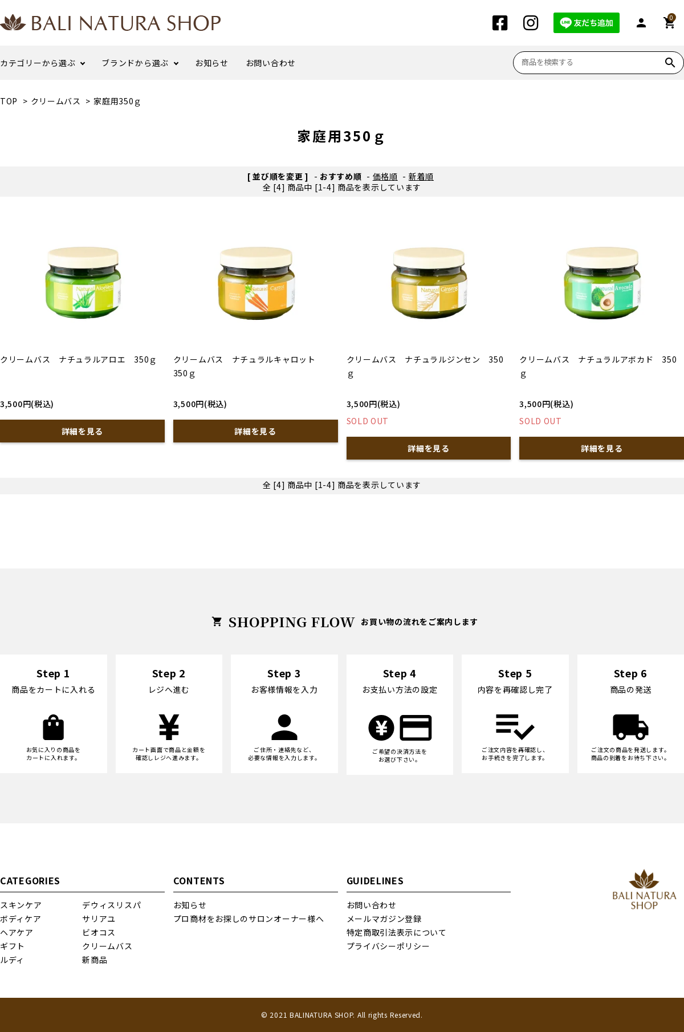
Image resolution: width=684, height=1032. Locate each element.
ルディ (12, 959)
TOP (9, 101)
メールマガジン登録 (384, 918)
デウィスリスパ (111, 905)
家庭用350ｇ (117, 101)
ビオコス (99, 932)
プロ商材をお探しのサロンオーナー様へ (248, 918)
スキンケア (21, 905)
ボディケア (21, 918)
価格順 (385, 176)
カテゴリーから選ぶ (37, 62)
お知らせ (212, 62)
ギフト (12, 946)
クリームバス (56, 101)
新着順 (421, 176)
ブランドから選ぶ (135, 62)
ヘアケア (17, 932)
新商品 (94, 959)
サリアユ (99, 918)
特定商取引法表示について (397, 932)
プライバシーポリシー (388, 946)
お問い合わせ (271, 62)
